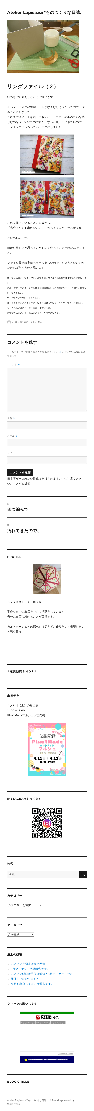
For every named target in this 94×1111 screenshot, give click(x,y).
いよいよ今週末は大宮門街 (28, 964)
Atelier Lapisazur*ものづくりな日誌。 (45, 12)
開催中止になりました (25, 979)
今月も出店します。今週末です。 (32, 984)
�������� (66, 1054)
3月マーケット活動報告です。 (30, 969)
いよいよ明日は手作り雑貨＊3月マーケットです (42, 974)
